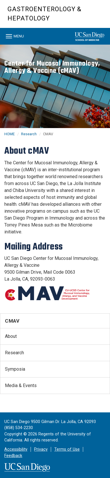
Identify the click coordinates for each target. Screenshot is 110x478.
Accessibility (15, 449)
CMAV (12, 321)
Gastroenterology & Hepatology (44, 13)
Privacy (41, 449)
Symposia (15, 369)
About (11, 336)
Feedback (13, 455)
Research (29, 134)
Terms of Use (67, 449)
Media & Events (21, 385)
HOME (9, 134)
